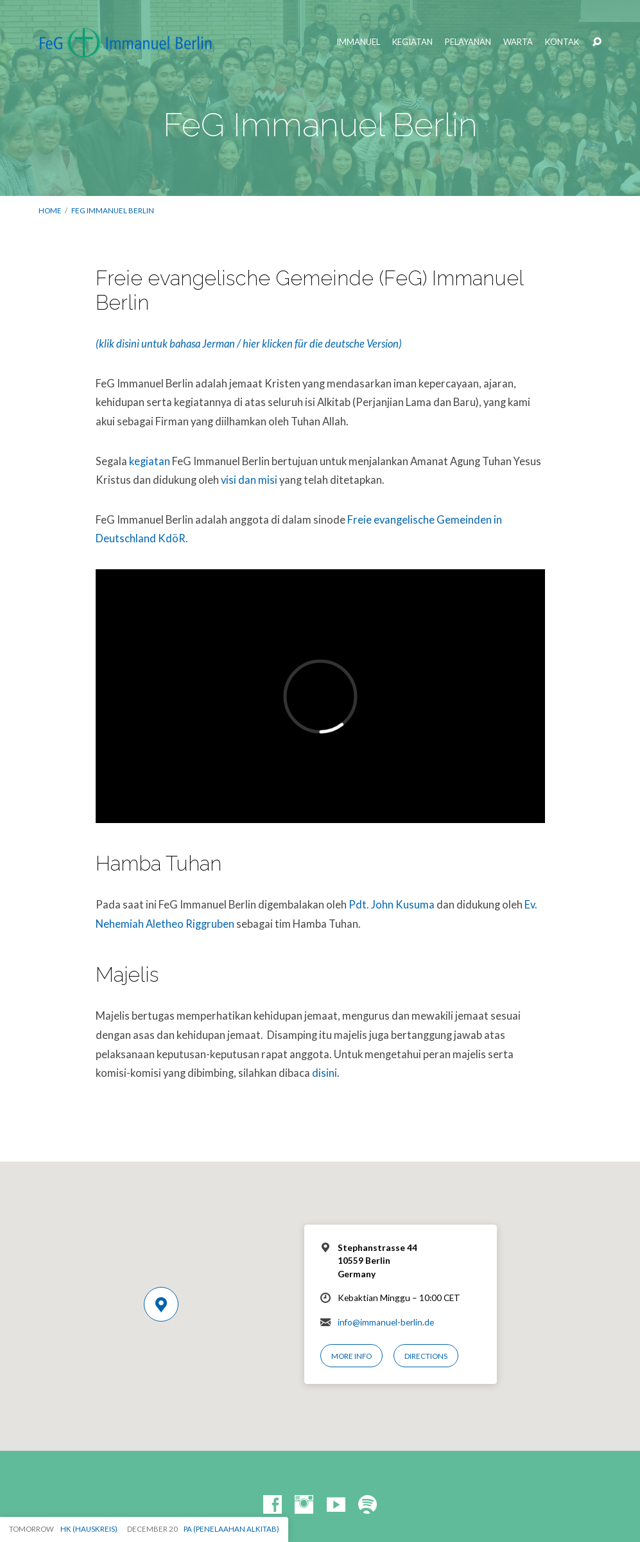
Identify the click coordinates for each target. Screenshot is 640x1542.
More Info (351, 1356)
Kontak (562, 42)
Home (50, 210)
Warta (518, 42)
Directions (425, 1356)
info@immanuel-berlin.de (386, 1322)
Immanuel (358, 42)
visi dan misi (249, 480)
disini (324, 1073)
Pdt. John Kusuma (392, 904)
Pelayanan (468, 42)
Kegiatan (412, 42)
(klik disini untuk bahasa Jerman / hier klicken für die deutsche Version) (249, 343)
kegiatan (149, 461)
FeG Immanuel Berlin (112, 210)
